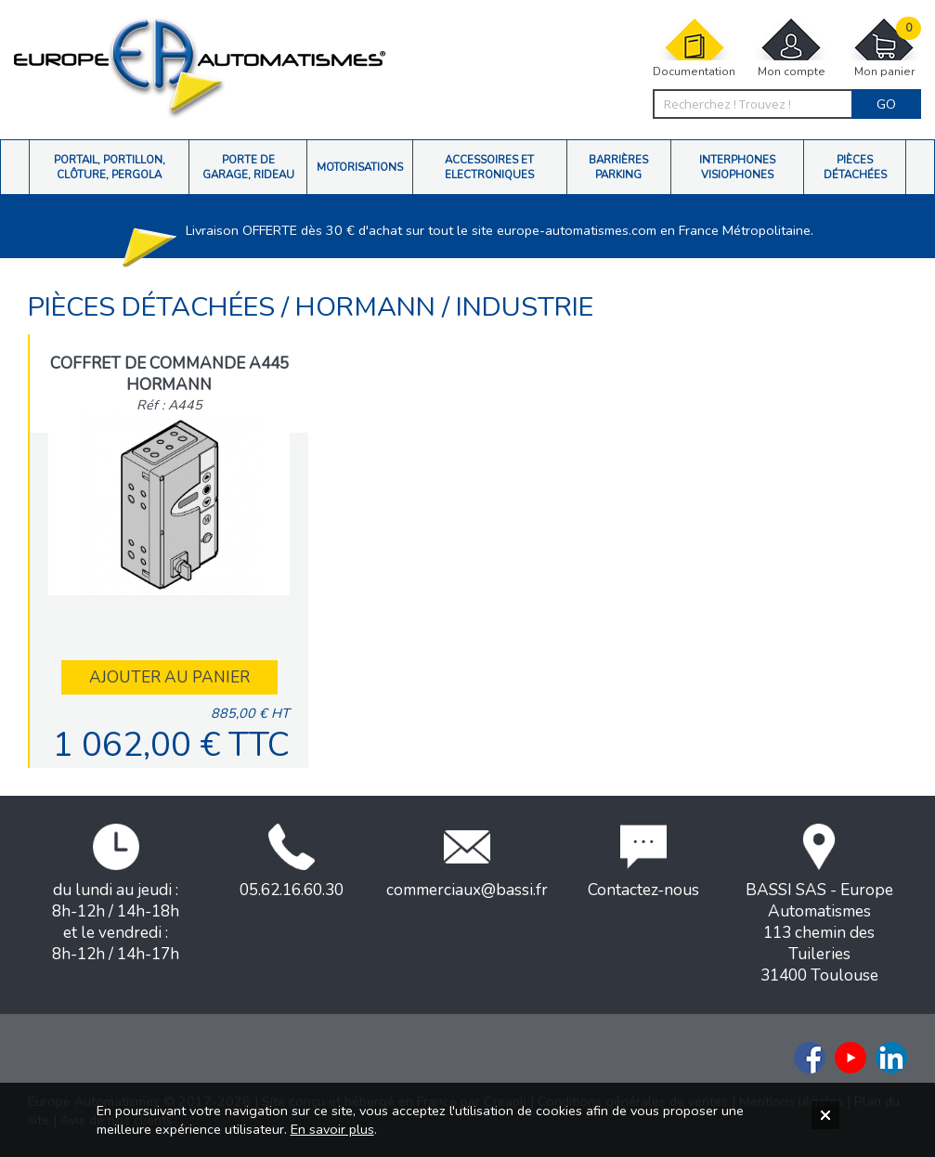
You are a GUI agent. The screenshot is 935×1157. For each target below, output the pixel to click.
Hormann (368, 307)
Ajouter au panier (169, 677)
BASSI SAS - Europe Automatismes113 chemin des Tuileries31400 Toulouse (819, 905)
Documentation (694, 48)
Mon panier (884, 48)
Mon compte (791, 48)
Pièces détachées (154, 307)
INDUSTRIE (524, 307)
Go (886, 104)
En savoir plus (332, 1129)
